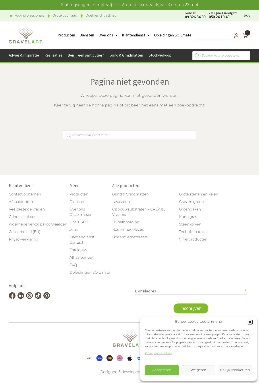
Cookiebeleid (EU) (24, 232)
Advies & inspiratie (24, 55)
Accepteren (161, 370)
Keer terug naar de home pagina (87, 105)
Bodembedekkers (128, 230)
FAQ (73, 265)
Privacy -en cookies (158, 353)
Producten (66, 35)
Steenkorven (190, 224)
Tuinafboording (125, 222)
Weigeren (198, 370)
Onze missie (80, 215)
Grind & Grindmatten (126, 55)
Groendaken (190, 209)
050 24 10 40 (223, 15)
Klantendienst (133, 35)
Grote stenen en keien (198, 194)
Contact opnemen (25, 194)
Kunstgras (188, 217)
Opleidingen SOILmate (172, 35)
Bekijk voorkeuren (235, 370)
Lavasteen (121, 202)
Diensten (86, 35)
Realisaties (53, 55)
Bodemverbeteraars (129, 237)
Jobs (247, 15)
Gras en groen (191, 202)
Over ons (106, 35)
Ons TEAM (79, 222)
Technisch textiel (194, 232)
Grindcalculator (22, 217)
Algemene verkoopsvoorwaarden (38, 224)
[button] (250, 322)
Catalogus (78, 250)
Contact (76, 243)
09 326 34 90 (195, 15)
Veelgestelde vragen (27, 209)
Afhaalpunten (21, 202)
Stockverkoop (160, 55)
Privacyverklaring (23, 239)
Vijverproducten (193, 239)
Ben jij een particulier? (86, 55)
